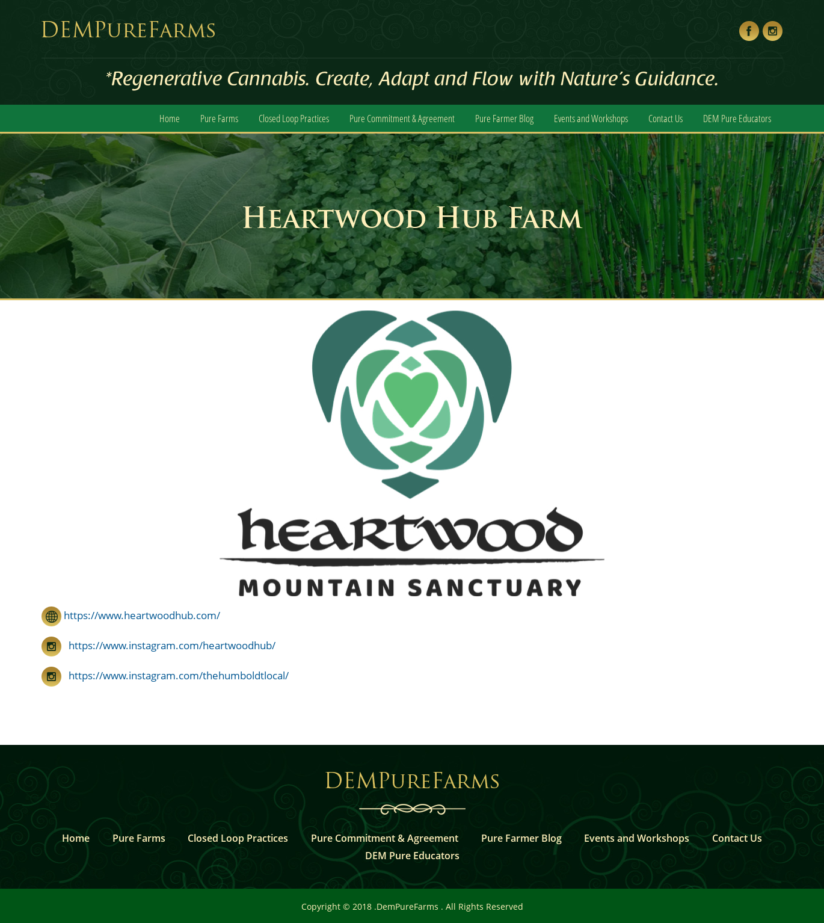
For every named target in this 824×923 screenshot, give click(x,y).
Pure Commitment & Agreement (402, 118)
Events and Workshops (591, 118)
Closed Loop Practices (294, 118)
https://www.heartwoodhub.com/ (131, 615)
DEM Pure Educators (737, 118)
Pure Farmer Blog (504, 118)
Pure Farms (219, 118)
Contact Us (665, 118)
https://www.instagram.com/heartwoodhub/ (158, 645)
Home (169, 118)
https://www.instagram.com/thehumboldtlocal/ (165, 675)
